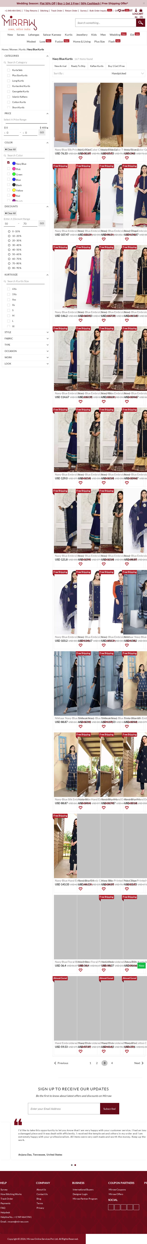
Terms (40, 1203)
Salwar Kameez (52, 34)
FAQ (3, 1207)
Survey (83, 11)
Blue (16, 179)
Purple (17, 200)
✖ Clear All (10, 149)
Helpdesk (5, 1212)
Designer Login (80, 1194)
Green (17, 174)
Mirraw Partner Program (85, 1198)
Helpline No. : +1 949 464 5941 (16, 1217)
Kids (94, 34)
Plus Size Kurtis (19, 75)
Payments (5, 1203)
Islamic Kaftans (19, 96)
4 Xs (14, 289)
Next (137, 1063)
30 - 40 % (16, 245)
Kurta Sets (17, 70)
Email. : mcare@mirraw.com (15, 1221)
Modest (31, 41)
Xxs (14, 299)
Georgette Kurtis (20, 91)
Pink (16, 168)
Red (16, 195)
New (10, 34)
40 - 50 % (16, 249)
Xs (13, 305)
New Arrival (60, 66)
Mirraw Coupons (117, 1189)
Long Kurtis (18, 80)
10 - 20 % (16, 236)
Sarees (20, 34)
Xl (13, 326)
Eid (135, 34)
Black (17, 184)
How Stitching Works (11, 1194)
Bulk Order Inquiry (98, 11)
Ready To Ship (78, 66)
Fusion (62, 41)
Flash (114, 41)
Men (103, 34)
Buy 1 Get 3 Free (116, 66)
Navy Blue (19, 163)
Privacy (40, 1207)
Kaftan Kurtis (96, 66)
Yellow (17, 190)
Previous (63, 1063)
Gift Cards (122, 11)
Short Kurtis (18, 107)
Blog (39, 1198)
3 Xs (14, 294)
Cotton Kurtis (19, 102)
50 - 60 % (16, 254)
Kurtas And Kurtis (21, 86)
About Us (41, 1189)
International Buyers (83, 1189)
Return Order (71, 11)
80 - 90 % (16, 268)
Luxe (45, 41)
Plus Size (99, 41)
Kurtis (68, 34)
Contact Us (42, 1194)
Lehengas (33, 34)
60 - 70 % (16, 258)
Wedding (118, 34)
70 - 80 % (16, 263)
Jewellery (81, 34)
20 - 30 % (16, 240)
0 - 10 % (16, 231)
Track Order (56, 11)
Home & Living (82, 41)
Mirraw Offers (116, 1194)
